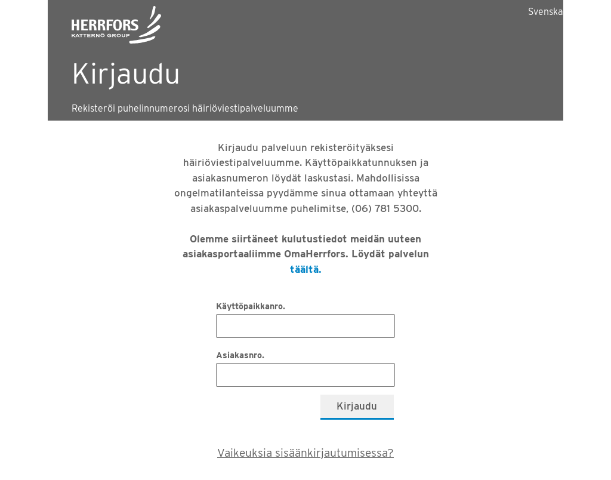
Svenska (545, 11)
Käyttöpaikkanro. (250, 306)
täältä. (306, 269)
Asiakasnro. (240, 355)
